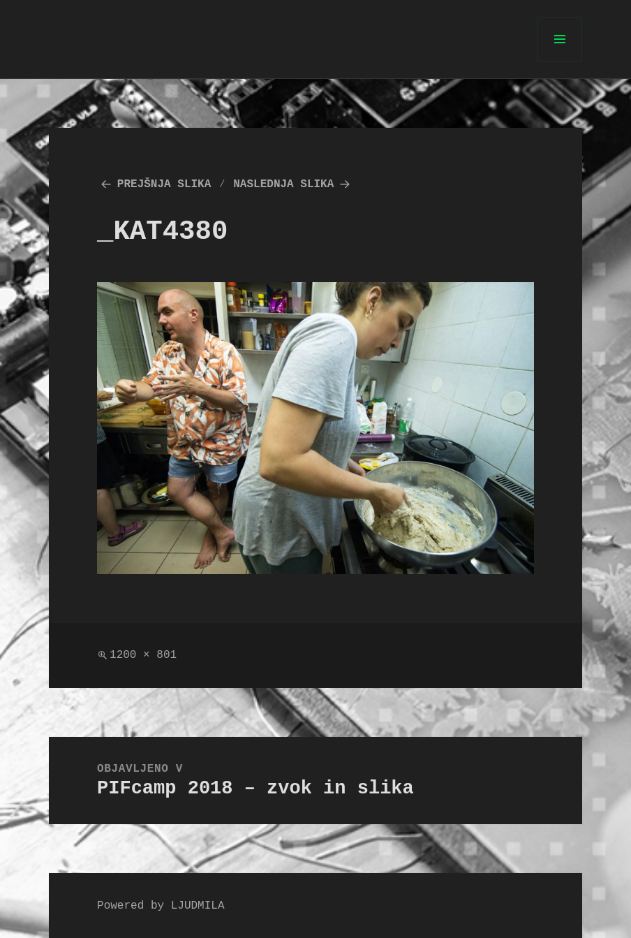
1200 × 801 (143, 655)
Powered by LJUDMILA (160, 906)
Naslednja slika (283, 184)
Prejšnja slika (164, 184)
